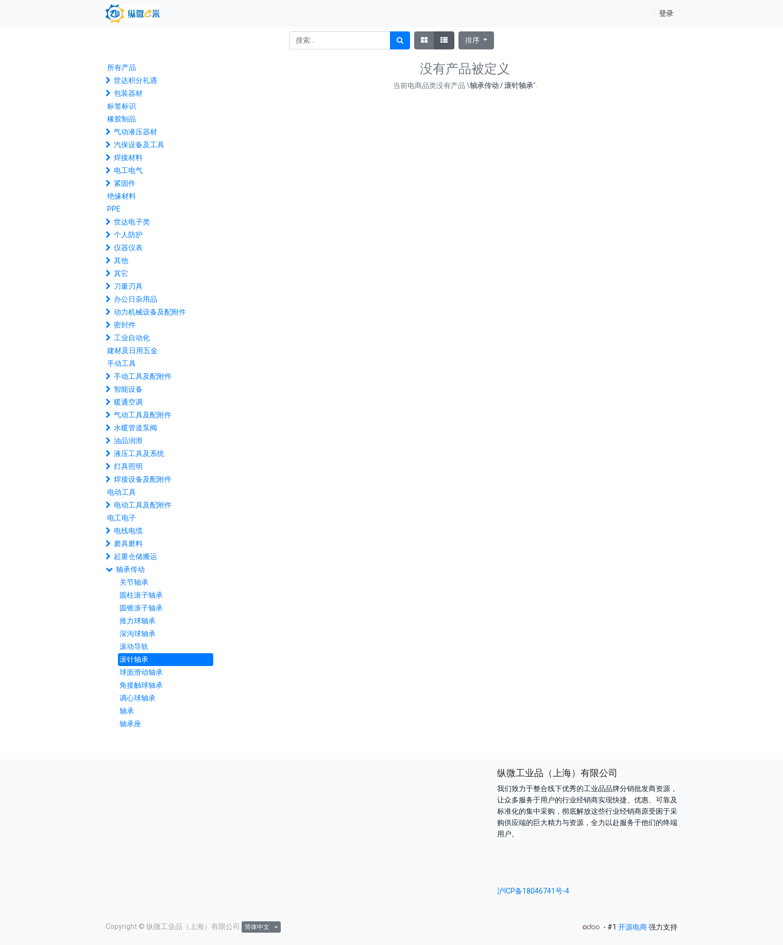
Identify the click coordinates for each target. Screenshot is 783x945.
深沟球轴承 (138, 633)
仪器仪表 (128, 247)
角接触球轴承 (141, 685)
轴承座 (130, 724)
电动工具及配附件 (143, 505)
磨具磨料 (128, 543)
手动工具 (121, 363)
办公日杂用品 (135, 299)
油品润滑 (128, 440)
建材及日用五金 (132, 350)
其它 (121, 273)
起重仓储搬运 (135, 556)
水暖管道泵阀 (135, 428)
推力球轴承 (138, 621)
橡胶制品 (121, 119)
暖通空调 (128, 402)
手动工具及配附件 (143, 376)
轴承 (127, 711)
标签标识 (121, 106)
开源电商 (632, 927)
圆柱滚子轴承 (141, 595)
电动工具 (121, 492)
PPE (114, 209)
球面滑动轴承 (141, 672)
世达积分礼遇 (135, 80)
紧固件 (124, 183)
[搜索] (400, 40)
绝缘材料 (121, 196)
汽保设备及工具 (139, 145)
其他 (121, 260)
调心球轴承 (138, 698)
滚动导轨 (134, 646)
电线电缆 (128, 531)
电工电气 (128, 170)
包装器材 (128, 93)
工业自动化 (132, 338)
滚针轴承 (134, 659)
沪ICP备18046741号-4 (533, 891)
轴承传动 (130, 569)
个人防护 (128, 235)
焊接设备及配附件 (143, 479)
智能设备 (128, 389)
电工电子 (121, 518)
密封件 (124, 325)
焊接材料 (128, 157)
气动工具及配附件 (143, 415)
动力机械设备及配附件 (150, 312)
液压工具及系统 (139, 453)
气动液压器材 (135, 132)
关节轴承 (134, 582)
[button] (476, 40)
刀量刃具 (128, 286)
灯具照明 (128, 466)
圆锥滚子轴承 (141, 608)
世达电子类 (132, 222)
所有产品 (121, 67)
